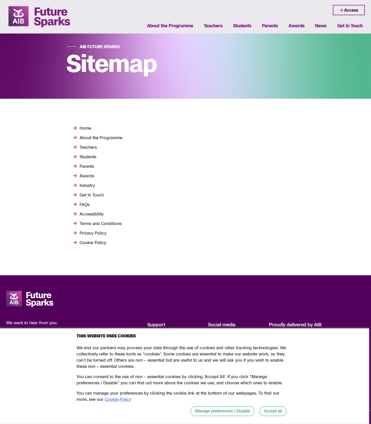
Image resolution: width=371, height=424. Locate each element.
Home (85, 128)
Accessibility (92, 214)
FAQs (85, 204)
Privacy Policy (93, 233)
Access (351, 10)
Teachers (213, 25)
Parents (270, 25)
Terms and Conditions (101, 223)
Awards (297, 25)
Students (242, 25)
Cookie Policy (93, 242)
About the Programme (170, 25)
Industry (87, 185)
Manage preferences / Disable (222, 411)
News (321, 25)
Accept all (273, 411)
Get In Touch (350, 25)
